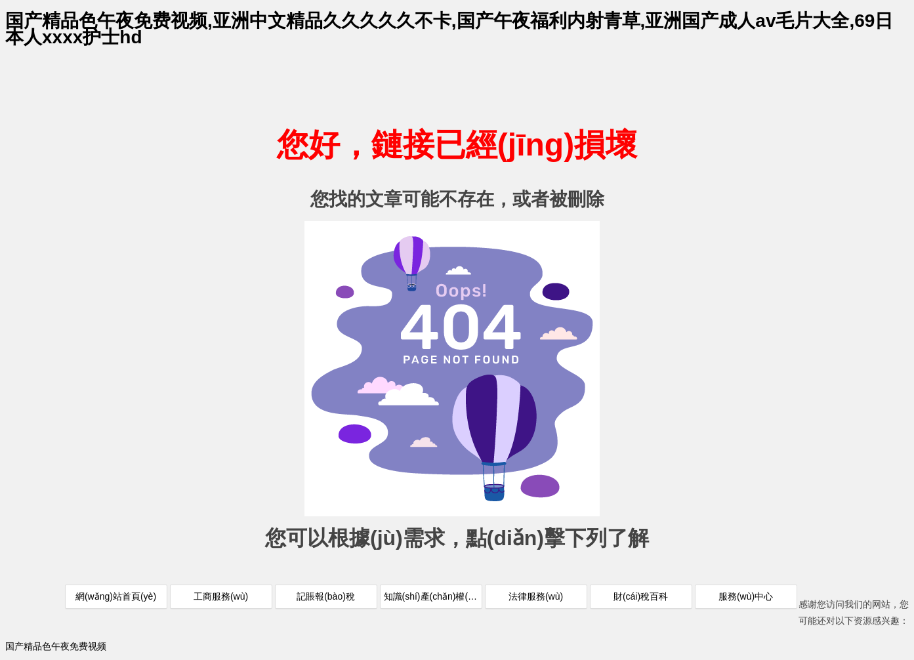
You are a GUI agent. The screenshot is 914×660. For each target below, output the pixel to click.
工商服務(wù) (221, 596)
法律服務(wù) (536, 596)
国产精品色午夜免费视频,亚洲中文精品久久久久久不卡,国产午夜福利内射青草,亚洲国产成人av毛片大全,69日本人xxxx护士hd (449, 28)
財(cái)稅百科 (640, 596)
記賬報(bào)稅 (326, 596)
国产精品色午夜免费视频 (55, 646)
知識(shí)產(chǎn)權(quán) (433, 596)
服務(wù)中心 (745, 596)
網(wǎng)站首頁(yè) (115, 596)
